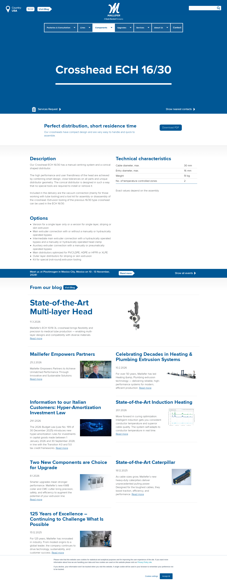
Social (30, 9)
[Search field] (205, 8)
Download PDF (170, 127)
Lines (82, 27)
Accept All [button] (166, 576)
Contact (177, 27)
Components (101, 27)
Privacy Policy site (144, 562)
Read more (126, 273)
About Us (158, 27)
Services (140, 27)
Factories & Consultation (58, 27)
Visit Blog (44, 9)
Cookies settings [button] (151, 576)
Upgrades (121, 27)
